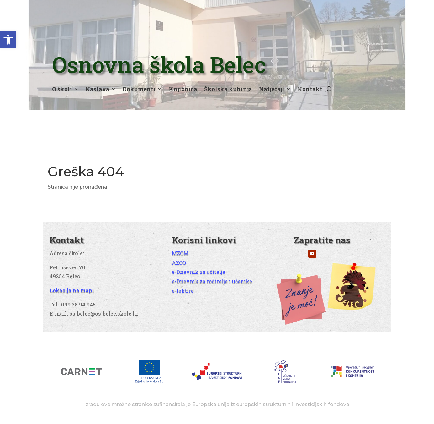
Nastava (97, 90)
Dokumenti (139, 90)
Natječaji (271, 90)
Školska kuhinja (228, 90)
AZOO (179, 262)
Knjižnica (183, 90)
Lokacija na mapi (72, 290)
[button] (8, 39)
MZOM (180, 253)
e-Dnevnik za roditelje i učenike (212, 281)
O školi (62, 90)
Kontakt (310, 90)
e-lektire (183, 290)
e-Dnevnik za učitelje (198, 271)
